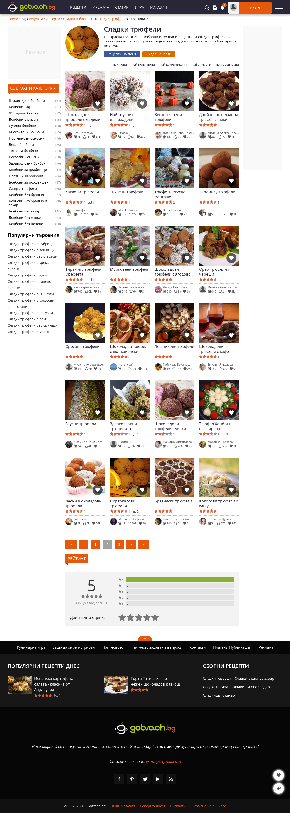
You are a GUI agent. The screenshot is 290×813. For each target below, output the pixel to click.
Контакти (197, 647)
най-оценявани (227, 64)
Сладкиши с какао (219, 695)
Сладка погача (215, 686)
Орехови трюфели (82, 346)
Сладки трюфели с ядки (27, 275)
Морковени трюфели (129, 269)
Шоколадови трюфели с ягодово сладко (173, 271)
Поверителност (152, 806)
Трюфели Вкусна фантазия (170, 194)
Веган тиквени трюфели (168, 117)
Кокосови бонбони (24, 157)
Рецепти (78, 7)
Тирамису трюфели (217, 192)
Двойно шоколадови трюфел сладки (218, 117)
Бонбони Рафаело (23, 107)
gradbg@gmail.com (163, 761)
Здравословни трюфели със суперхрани (123, 426)
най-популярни (143, 64)
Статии (122, 7)
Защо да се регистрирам (74, 647)
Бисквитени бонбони (26, 132)
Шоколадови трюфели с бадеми (82, 117)
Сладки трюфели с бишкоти (31, 294)
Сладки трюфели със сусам (30, 313)
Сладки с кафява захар (254, 678)
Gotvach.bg (17, 19)
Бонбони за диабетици (28, 170)
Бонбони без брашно (26, 195)
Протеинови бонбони (27, 138)
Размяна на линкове (209, 806)
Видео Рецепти (158, 54)
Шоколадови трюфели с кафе (214, 349)
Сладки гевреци (217, 678)
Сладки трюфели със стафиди (32, 256)
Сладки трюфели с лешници (31, 250)
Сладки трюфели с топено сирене (29, 284)
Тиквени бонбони (23, 151)
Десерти (53, 19)
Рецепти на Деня (122, 54)
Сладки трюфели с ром (27, 319)
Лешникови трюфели (174, 346)
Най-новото (112, 647)
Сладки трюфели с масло (28, 331)
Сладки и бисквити (78, 19)
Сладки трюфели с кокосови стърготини (31, 303)
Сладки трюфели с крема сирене (28, 265)
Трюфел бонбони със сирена (215, 426)
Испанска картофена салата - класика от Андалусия (53, 684)
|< (71, 544)
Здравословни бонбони (28, 163)
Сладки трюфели (112, 19)
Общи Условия (122, 806)
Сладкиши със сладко (251, 686)
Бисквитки (179, 806)
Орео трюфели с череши (214, 271)
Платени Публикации (232, 647)
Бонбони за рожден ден (28, 182)
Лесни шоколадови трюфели (83, 503)
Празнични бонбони (26, 176)
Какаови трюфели (82, 192)
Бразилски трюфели (173, 501)
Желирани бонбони (25, 113)
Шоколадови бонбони (27, 101)
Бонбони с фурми (23, 119)
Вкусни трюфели (80, 423)
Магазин (158, 7)
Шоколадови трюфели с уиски (170, 426)
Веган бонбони (21, 145)
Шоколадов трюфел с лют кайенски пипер (128, 349)
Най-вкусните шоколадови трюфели (122, 117)
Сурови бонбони (22, 126)
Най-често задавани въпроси (156, 647)
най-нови (120, 64)
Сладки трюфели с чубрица (31, 243)
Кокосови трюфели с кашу (218, 503)
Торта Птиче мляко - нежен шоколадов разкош (155, 681)
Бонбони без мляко (25, 217)
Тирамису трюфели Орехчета (83, 271)
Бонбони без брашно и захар (28, 203)
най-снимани (201, 64)
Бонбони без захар (24, 211)
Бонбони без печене (26, 224)
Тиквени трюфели (126, 192)
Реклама (266, 647)
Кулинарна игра (31, 647)
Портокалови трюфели (122, 503)
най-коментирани (173, 64)
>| (144, 544)
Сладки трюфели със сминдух (32, 325)
